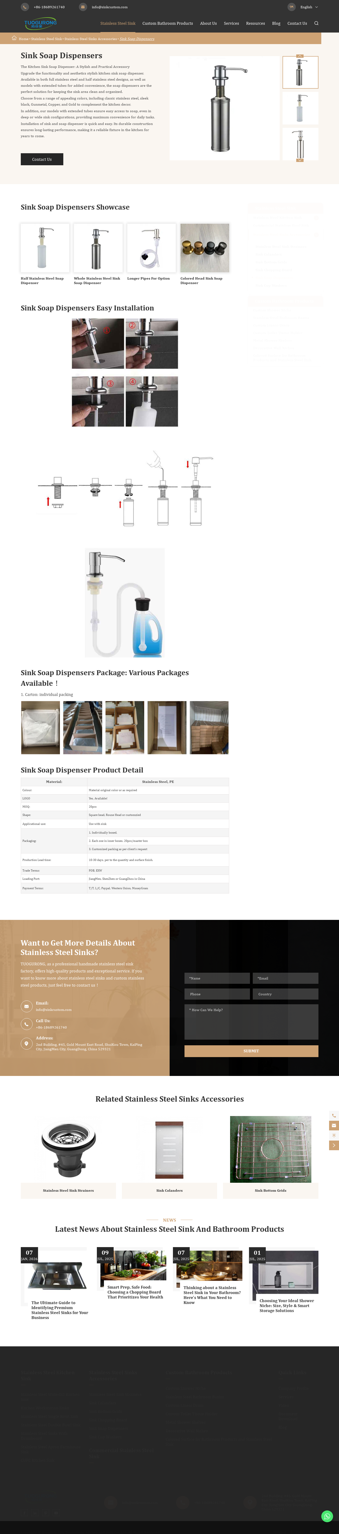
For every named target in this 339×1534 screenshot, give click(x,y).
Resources (255, 23)
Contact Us (297, 23)
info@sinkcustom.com (110, 7)
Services (231, 23)
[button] (300, 160)
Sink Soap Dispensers (137, 39)
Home (24, 39)
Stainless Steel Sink (117, 23)
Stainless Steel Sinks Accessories (90, 39)
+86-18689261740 (49, 7)
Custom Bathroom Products (167, 23)
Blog (276, 23)
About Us (208, 23)
